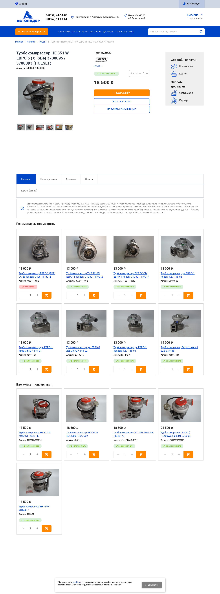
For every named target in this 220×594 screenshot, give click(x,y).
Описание (25, 142)
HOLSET (43, 42)
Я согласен (151, 584)
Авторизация (193, 3)
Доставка (70, 142)
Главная (19, 42)
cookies (76, 582)
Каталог (31, 42)
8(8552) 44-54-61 (56, 18)
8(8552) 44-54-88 (56, 15)
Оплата (88, 142)
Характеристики (47, 142)
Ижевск (23, 4)
